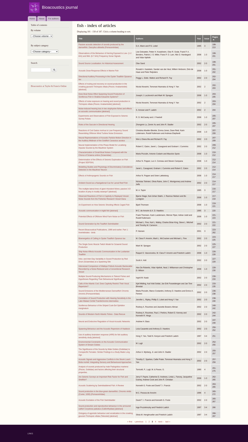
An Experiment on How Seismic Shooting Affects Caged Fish (104, 205)
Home (32, 18)
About (41, 18)
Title (80, 39)
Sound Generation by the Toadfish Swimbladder (99, 224)
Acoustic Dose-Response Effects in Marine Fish (99, 71)
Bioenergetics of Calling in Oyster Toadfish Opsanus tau (102, 238)
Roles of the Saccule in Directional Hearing (97, 125)
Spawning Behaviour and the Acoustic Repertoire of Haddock (104, 329)
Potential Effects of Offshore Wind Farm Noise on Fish (101, 216)
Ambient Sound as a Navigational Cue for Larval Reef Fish (103, 183)
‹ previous (138, 421)
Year (199, 39)
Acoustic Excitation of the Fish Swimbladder (97, 400)
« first (129, 421)
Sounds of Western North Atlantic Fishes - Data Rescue (102, 314)
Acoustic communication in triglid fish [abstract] (98, 211)
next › (160, 421)
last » (167, 421)
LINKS (30, 433)
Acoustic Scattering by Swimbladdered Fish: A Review (101, 385)
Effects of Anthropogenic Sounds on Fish (96, 176)
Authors (139, 39)
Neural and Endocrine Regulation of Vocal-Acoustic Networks (104, 321)
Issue (206, 39)
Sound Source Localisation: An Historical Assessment (101, 63)
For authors (53, 18)
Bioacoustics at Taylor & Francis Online (48, 86)
